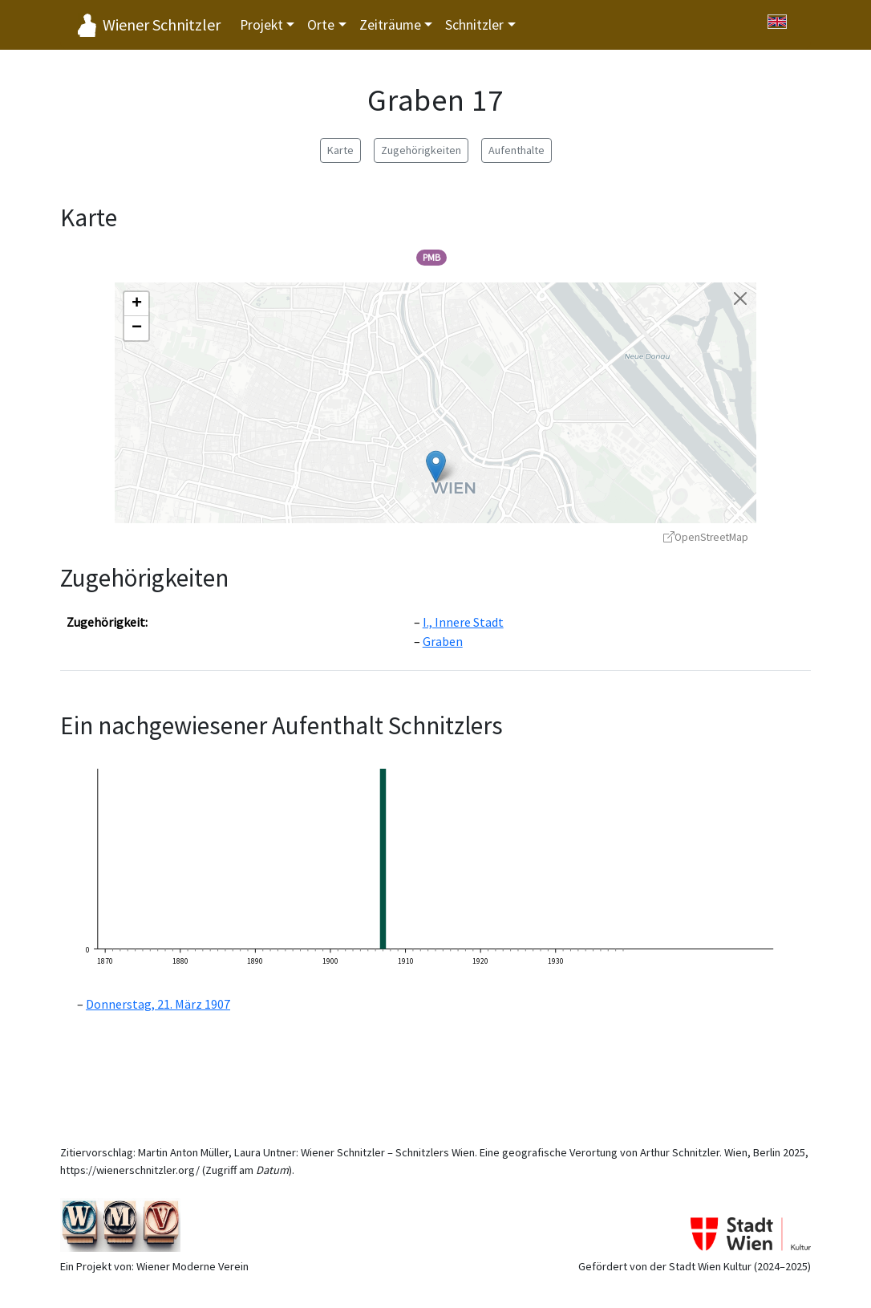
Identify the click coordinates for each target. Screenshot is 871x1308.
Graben (443, 641)
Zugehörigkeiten (421, 150)
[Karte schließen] (740, 298)
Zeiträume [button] (390, 25)
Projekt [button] (261, 25)
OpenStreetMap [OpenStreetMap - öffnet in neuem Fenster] (705, 537)
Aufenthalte (516, 150)
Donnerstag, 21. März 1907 (158, 1004)
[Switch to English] (777, 21)
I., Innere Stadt (463, 622)
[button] (436, 466)
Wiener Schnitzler (162, 24)
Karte (340, 150)
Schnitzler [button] (474, 25)
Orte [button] (320, 25)
